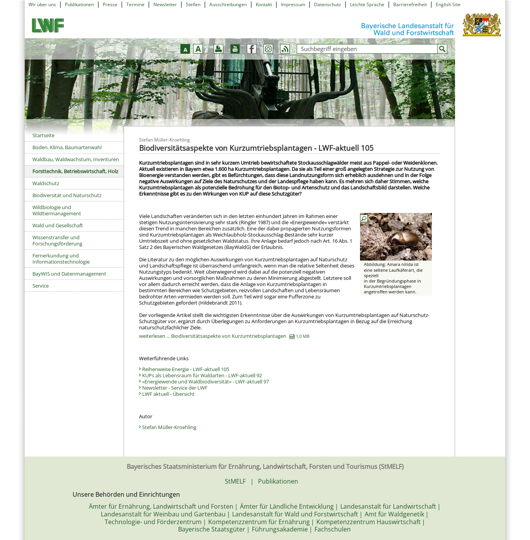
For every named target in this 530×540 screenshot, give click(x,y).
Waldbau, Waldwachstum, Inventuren (75, 159)
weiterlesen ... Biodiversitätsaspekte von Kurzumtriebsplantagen (224, 335)
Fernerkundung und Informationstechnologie (61, 258)
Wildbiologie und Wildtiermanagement (56, 210)
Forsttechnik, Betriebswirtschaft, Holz (75, 171)
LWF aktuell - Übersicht (168, 393)
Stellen (193, 4)
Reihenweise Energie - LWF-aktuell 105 (185, 369)
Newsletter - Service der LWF (174, 387)
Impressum (293, 4)
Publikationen (79, 4)
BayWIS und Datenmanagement (69, 273)
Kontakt (264, 4)
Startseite (43, 135)
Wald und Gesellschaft (57, 225)
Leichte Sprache (367, 4)
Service (40, 285)
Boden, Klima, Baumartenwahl (67, 147)
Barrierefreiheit (410, 4)
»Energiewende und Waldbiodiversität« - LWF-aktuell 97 (205, 381)
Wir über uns (42, 4)
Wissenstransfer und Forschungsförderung (57, 240)
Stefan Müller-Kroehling (169, 427)
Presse (110, 4)
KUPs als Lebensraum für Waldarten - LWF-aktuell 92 (202, 375)
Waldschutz (45, 183)
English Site (448, 4)
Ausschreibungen (228, 4)
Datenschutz (327, 4)
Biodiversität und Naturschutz (67, 195)
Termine (135, 4)
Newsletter (165, 4)
